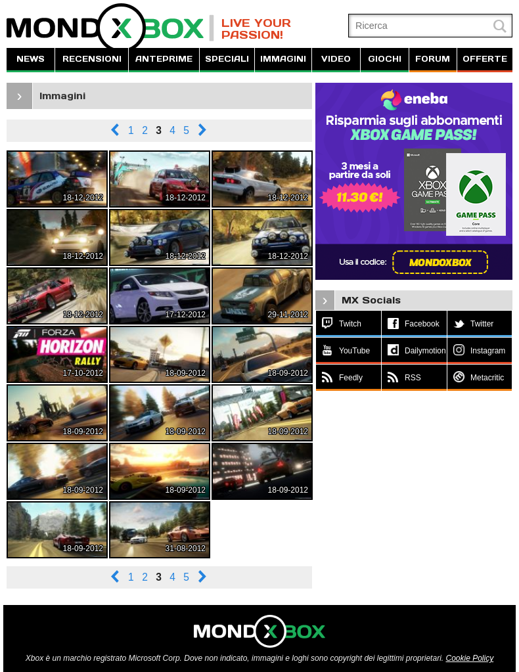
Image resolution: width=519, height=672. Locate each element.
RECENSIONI (92, 59)
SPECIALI (227, 59)
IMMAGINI (283, 59)
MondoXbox (110, 28)
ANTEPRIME (163, 59)
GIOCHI (384, 59)
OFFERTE (485, 59)
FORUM (432, 59)
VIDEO (336, 59)
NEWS (30, 59)
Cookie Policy (469, 658)
